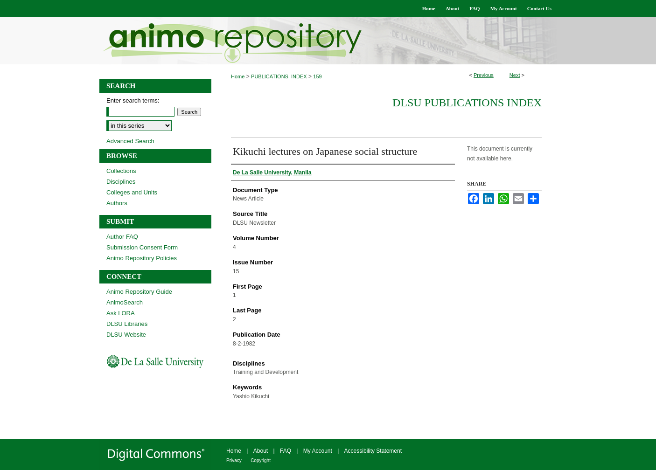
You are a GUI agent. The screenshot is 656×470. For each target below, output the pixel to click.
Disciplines (120, 181)
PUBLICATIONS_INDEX (279, 76)
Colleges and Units (131, 192)
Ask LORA (120, 313)
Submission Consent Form (142, 247)
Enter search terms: (132, 100)
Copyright (261, 460)
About (260, 451)
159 (317, 76)
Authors (116, 203)
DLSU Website (126, 334)
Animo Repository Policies (141, 258)
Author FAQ (122, 236)
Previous (484, 75)
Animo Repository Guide (139, 291)
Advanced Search (130, 141)
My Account (317, 451)
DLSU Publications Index (467, 103)
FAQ (285, 451)
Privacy (234, 460)
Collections (121, 170)
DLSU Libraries (126, 323)
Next (514, 75)
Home (237, 76)
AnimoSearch (124, 302)
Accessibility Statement (373, 451)
